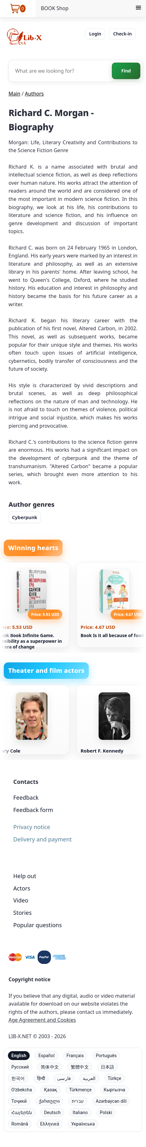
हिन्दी (41, 1078)
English (18, 1055)
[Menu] (138, 8)
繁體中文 (80, 1067)
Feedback (26, 797)
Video (20, 900)
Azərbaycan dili (111, 1101)
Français (75, 1055)
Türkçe (114, 1078)
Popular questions (37, 925)
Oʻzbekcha (21, 1089)
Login (95, 34)
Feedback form (33, 810)
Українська (83, 1123)
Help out (24, 876)
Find (126, 71)
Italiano (80, 1112)
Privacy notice (31, 827)
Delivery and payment (42, 839)
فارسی (64, 1078)
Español (46, 1055)
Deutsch (52, 1112)
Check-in (122, 34)
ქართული (49, 1101)
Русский (20, 1067)
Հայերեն (21, 1112)
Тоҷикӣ (19, 1101)
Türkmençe (80, 1089)
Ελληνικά (49, 1123)
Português (106, 1055)
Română (19, 1123)
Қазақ (50, 1089)
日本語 (107, 1067)
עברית (78, 1101)
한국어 (18, 1078)
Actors (21, 888)
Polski (106, 1112)
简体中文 (50, 1067)
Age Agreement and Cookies (42, 1019)
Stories (22, 912)
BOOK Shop (55, 8)
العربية (89, 1078)
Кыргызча (114, 1089)
